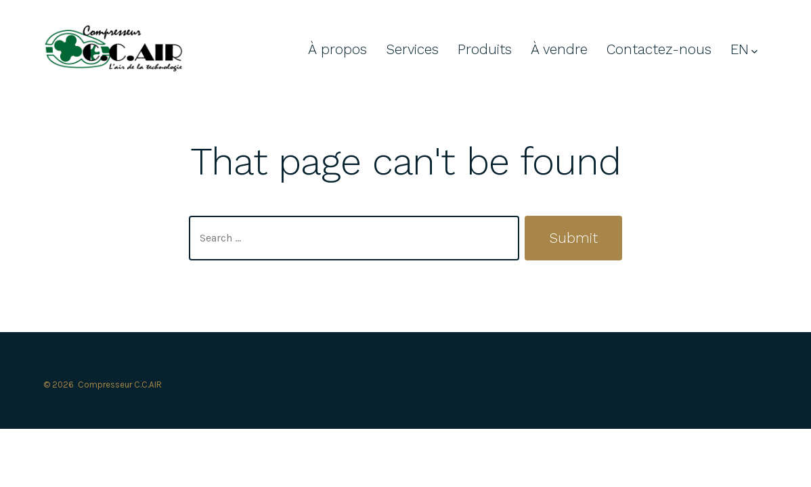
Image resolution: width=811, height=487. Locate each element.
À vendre (559, 49)
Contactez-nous (659, 49)
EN (744, 49)
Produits (485, 49)
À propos (337, 49)
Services (412, 49)
